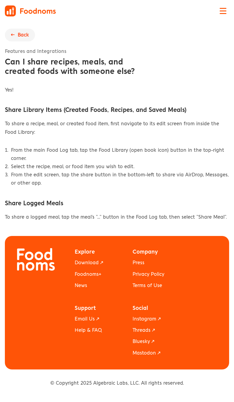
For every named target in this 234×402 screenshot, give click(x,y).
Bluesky (141, 341)
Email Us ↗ (87, 319)
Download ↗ (89, 262)
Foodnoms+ (88, 274)
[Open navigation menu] (223, 11)
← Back (20, 35)
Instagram (144, 319)
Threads (142, 330)
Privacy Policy (148, 274)
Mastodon (144, 353)
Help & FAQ (88, 330)
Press (138, 262)
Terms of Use (147, 285)
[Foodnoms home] (30, 10)
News (81, 285)
